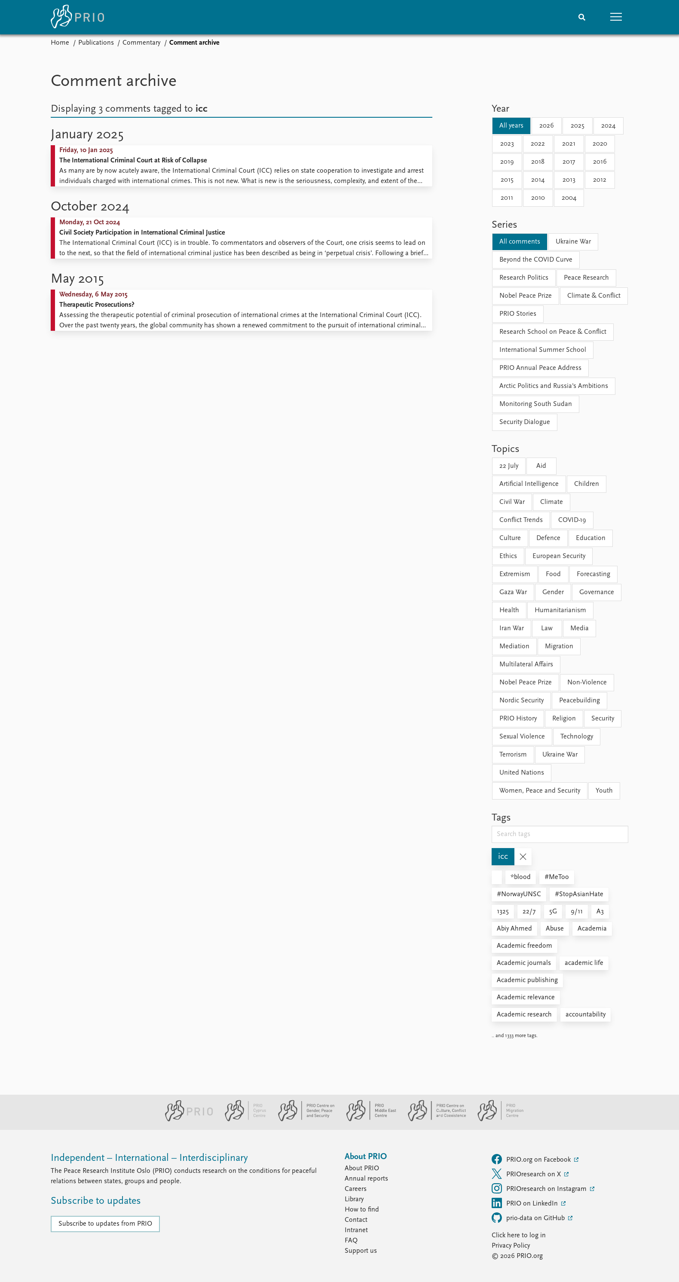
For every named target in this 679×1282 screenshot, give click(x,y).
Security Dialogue (524, 422)
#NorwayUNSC (519, 894)
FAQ (351, 1240)
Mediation (514, 646)
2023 (507, 143)
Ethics (508, 556)
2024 (608, 125)
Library (354, 1199)
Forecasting (593, 574)
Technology (576, 736)
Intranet (356, 1230)
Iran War (511, 628)
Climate (551, 502)
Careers (356, 1189)
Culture (510, 538)
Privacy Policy (511, 1245)
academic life (584, 963)
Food (553, 574)
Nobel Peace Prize (525, 296)
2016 (600, 162)
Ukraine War (573, 241)
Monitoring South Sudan (535, 404)
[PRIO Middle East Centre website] (367, 1119)
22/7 (529, 911)
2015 (507, 180)
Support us (361, 1251)
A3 (600, 911)
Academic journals (524, 963)
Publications (96, 43)
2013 (569, 180)
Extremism (514, 574)
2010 (538, 198)
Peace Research (586, 278)
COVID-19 (572, 520)
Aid (541, 466)
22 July (508, 466)
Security (602, 718)
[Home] (77, 17)
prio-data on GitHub (529, 1217)
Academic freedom (524, 946)
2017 (569, 162)
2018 (537, 162)
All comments (519, 241)
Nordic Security (521, 700)
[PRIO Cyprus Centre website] (242, 1119)
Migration (559, 646)
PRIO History (518, 718)
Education (591, 538)
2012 (599, 180)
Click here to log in (519, 1235)
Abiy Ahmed (514, 928)
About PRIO (362, 1168)
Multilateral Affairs (526, 664)
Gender (553, 592)
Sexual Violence (522, 736)
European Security (558, 556)
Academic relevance (526, 997)
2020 (600, 143)
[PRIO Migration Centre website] (496, 1119)
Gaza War (513, 592)
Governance (596, 592)
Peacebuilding (579, 700)
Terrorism (513, 754)
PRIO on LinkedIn (526, 1203)
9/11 (577, 911)
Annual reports (366, 1178)
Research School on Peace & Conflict (552, 332)
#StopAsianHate (579, 894)
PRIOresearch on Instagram (540, 1188)
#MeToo (556, 877)
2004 (569, 198)
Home (60, 43)
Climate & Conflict (594, 296)
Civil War (512, 502)
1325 (503, 911)
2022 (538, 143)
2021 (568, 143)
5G (553, 911)
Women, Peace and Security (539, 791)
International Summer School (542, 350)
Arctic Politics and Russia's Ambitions (553, 386)
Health (509, 610)
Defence (548, 538)
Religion (564, 718)
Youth (604, 791)
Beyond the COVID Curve (535, 259)
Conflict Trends (521, 520)
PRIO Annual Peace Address (540, 368)
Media (579, 628)
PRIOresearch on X (527, 1174)
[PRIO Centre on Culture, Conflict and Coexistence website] (433, 1119)
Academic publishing (527, 980)
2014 (537, 180)
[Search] (582, 17)
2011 (507, 198)
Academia (592, 928)
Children (586, 484)
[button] (616, 17)
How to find (362, 1209)
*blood (521, 877)
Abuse (555, 928)
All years (511, 125)
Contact (356, 1220)
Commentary (141, 43)
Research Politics (523, 278)
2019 (507, 162)
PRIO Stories (517, 314)
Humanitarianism (560, 610)
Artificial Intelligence (529, 484)
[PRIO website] (185, 1119)
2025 (577, 125)
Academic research (524, 1014)
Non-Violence (587, 682)
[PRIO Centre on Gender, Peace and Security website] (303, 1119)
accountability (586, 1014)
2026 (546, 125)
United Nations (521, 772)
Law (547, 628)
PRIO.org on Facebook (532, 1159)
